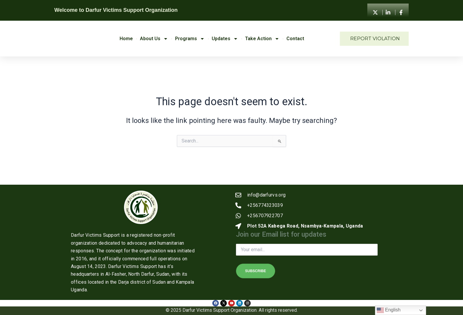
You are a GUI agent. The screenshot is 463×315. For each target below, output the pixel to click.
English (389, 310)
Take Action (262, 38)
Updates (225, 38)
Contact (295, 38)
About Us (154, 38)
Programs (190, 38)
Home (126, 38)
